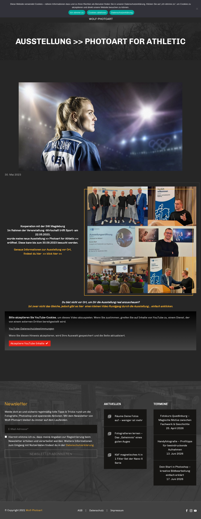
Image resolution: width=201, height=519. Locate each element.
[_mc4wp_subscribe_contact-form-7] (6, 437)
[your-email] (51, 429)
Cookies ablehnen (97, 12)
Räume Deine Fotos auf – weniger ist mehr (129, 418)
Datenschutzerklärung (80, 445)
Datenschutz (96, 510)
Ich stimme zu (77, 12)
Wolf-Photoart (34, 510)
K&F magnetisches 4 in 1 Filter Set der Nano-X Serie (129, 458)
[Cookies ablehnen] (197, 8)
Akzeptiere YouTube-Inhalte (29, 343)
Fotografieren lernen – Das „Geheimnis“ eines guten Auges (129, 437)
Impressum (117, 510)
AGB (80, 510)
